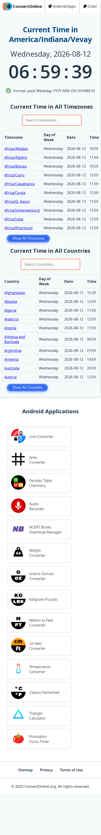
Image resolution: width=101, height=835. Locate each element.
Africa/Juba (13, 219)
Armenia (11, 359)
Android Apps (62, 6)
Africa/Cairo (14, 175)
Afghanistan (14, 292)
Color (90, 6)
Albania (10, 301)
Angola (10, 327)
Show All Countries (27, 387)
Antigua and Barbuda (14, 339)
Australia (11, 368)
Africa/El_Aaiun (17, 201)
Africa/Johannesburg (22, 210)
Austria (10, 376)
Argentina (12, 350)
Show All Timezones (28, 238)
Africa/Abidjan (16, 148)
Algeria (10, 310)
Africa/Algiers (15, 157)
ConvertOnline (22, 6)
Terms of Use (71, 769)
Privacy (46, 769)
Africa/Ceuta (14, 192)
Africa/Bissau (15, 166)
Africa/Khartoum (18, 227)
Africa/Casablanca (19, 183)
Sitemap (25, 769)
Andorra (11, 319)
